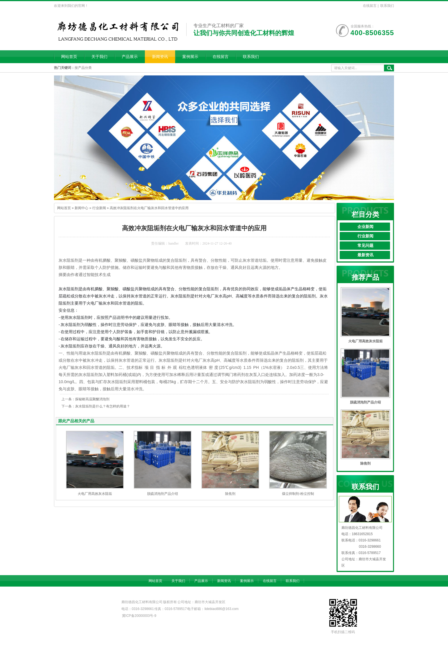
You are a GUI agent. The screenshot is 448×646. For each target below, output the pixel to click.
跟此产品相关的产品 (76, 421)
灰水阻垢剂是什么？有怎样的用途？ (102, 406)
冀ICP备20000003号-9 (139, 616)
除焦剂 (230, 494)
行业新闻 (99, 208)
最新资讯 (365, 255)
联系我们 (387, 6)
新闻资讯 (160, 57)
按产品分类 (83, 68)
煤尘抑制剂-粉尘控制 (298, 494)
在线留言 (370, 6)
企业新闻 (365, 227)
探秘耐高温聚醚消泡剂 (92, 399)
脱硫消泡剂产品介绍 (162, 494)
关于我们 (99, 57)
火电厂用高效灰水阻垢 (95, 494)
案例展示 (190, 57)
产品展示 (130, 57)
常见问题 (365, 245)
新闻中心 (81, 208)
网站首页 (69, 57)
